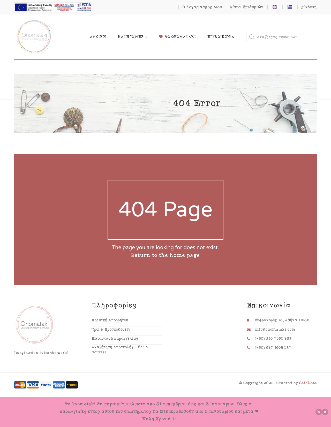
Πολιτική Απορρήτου (110, 320)
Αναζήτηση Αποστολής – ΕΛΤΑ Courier (120, 349)
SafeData (308, 383)
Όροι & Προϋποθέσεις (111, 329)
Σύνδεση (309, 7)
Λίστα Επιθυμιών (247, 7)
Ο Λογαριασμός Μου (202, 7)
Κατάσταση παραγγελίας (115, 339)
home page (185, 255)
